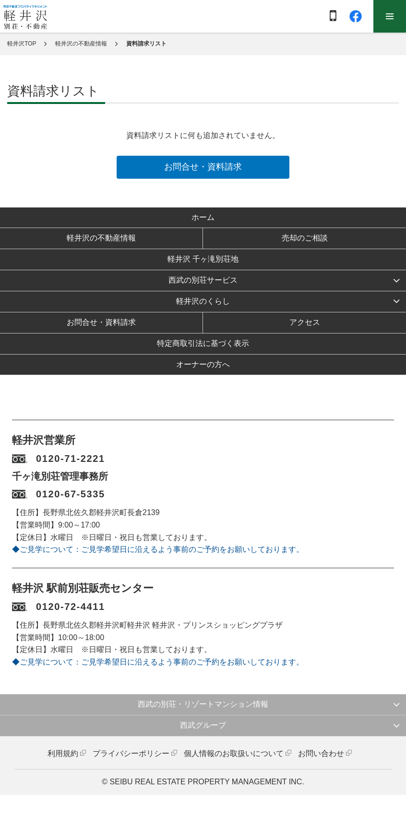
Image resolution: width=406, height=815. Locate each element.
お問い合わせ (321, 753)
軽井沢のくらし (203, 301)
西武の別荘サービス (203, 280)
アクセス (304, 322)
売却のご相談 (305, 238)
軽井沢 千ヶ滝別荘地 (203, 259)
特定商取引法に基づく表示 (203, 343)
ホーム (203, 217)
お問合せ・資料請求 (203, 167)
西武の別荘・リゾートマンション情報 (203, 704)
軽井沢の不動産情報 (81, 43)
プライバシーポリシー (131, 753)
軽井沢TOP (21, 43)
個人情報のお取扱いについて (234, 753)
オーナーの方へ (203, 364)
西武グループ (203, 725)
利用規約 (63, 753)
